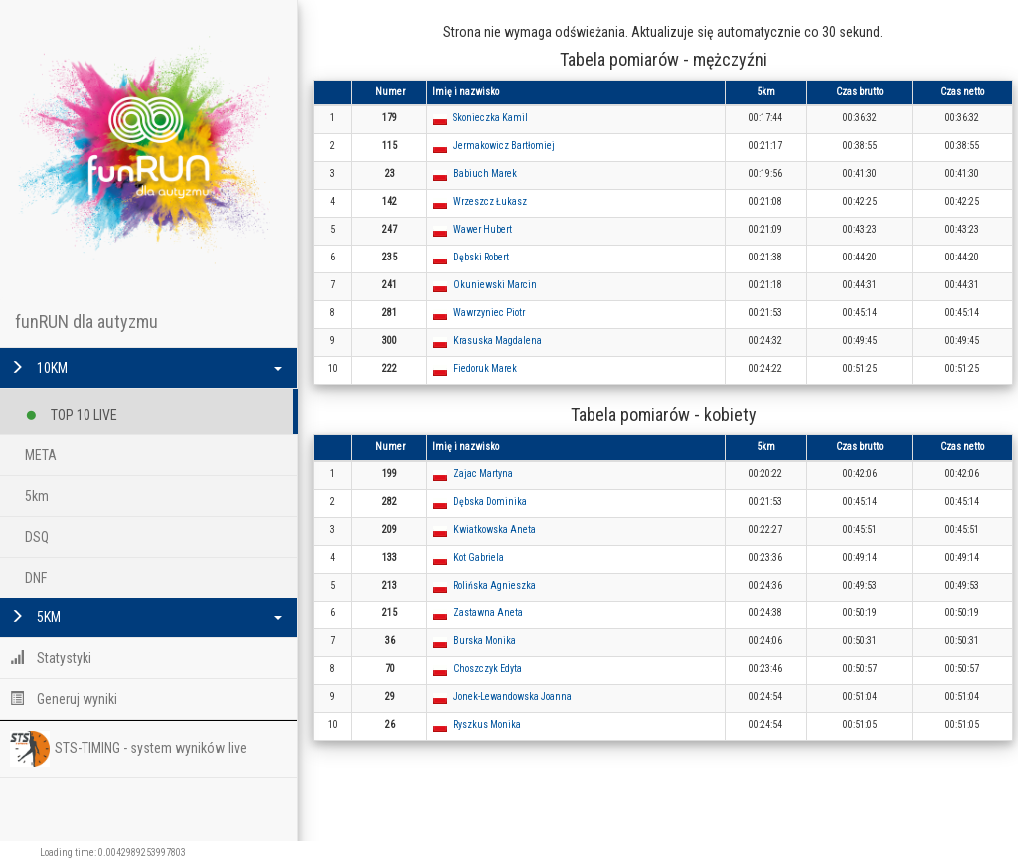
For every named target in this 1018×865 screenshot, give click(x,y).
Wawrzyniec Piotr (489, 312)
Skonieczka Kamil (490, 117)
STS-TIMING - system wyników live (128, 749)
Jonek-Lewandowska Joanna (512, 696)
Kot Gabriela (478, 557)
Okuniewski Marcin (495, 284)
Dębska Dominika (490, 501)
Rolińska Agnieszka (494, 585)
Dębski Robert (481, 257)
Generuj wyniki (63, 699)
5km (37, 496)
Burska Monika (484, 640)
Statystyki (50, 658)
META (41, 455)
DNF (36, 578)
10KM (146, 368)
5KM (146, 617)
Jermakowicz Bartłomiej (504, 145)
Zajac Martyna (483, 473)
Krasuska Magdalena (497, 340)
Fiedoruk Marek (485, 368)
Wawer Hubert (482, 229)
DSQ (37, 537)
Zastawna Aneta (488, 612)
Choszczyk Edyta (487, 668)
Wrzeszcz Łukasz (490, 201)
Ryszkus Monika (487, 724)
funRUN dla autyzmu (86, 321)
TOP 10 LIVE (71, 411)
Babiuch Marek (485, 173)
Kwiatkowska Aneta (494, 529)
